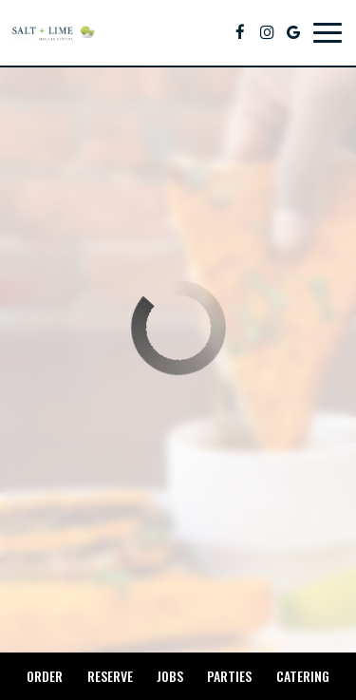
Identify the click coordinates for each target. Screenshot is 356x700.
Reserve (110, 676)
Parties (229, 676)
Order (45, 676)
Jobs (170, 676)
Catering (302, 676)
